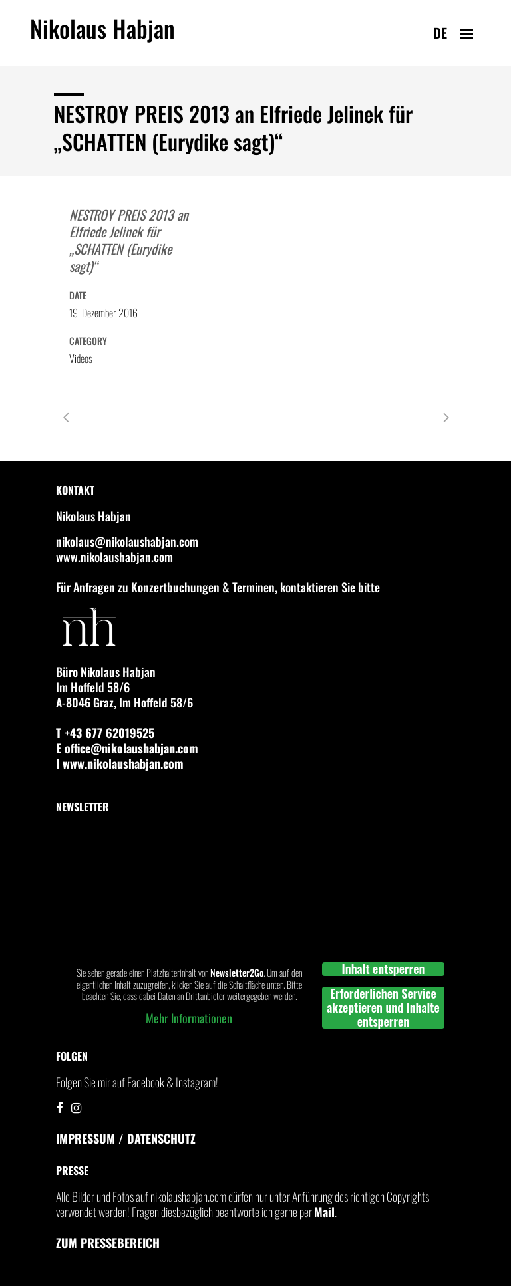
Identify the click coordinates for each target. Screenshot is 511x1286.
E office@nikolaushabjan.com (127, 748)
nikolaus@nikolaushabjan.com (127, 541)
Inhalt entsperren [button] (383, 969)
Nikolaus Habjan (102, 36)
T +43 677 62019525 (105, 732)
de (440, 33)
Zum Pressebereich (108, 1242)
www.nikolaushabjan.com (114, 556)
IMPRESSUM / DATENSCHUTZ (126, 1138)
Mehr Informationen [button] (189, 1019)
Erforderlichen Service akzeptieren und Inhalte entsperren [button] (383, 1008)
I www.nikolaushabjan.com (120, 763)
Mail (324, 1211)
